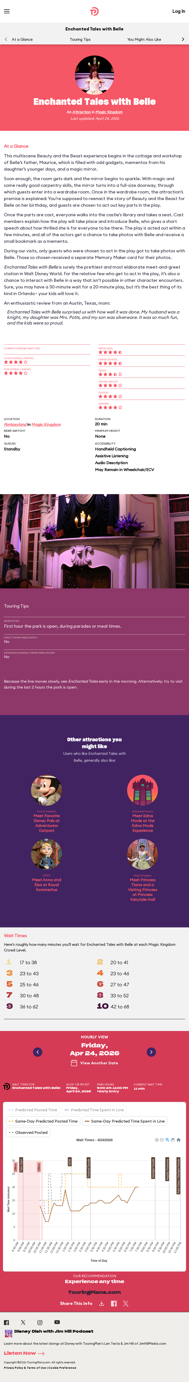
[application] (94, 1201)
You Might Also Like (144, 39)
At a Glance (22, 39)
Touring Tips (80, 39)
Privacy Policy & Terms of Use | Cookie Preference (40, 1367)
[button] (183, 39)
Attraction (81, 112)
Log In (178, 11)
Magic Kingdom (109, 112)
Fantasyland (15, 424)
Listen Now (26, 1353)
